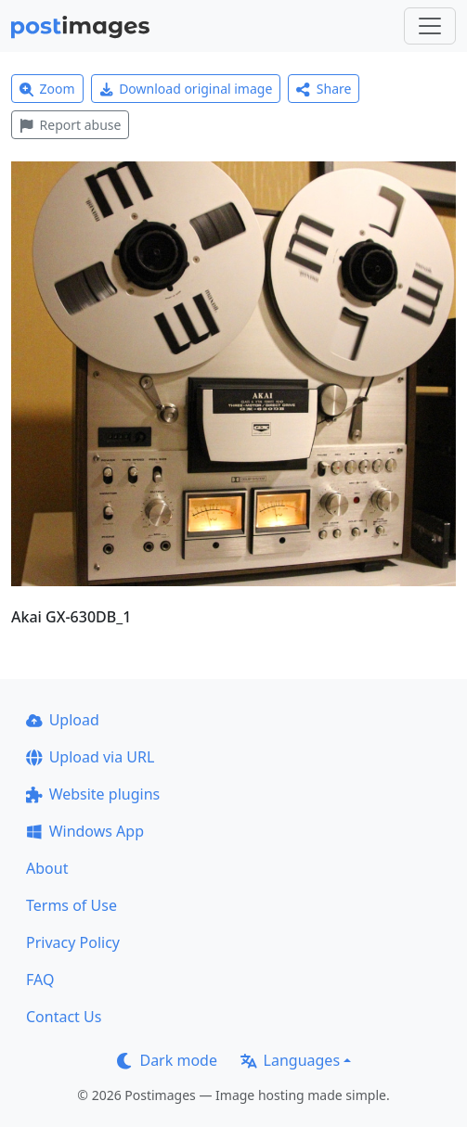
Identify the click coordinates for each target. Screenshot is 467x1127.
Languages (290, 1060)
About (47, 868)
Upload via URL (90, 757)
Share (323, 88)
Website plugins (93, 794)
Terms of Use (71, 905)
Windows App (85, 831)
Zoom (47, 88)
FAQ (40, 979)
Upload (62, 720)
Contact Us (63, 1016)
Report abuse (70, 125)
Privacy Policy (73, 942)
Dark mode (167, 1060)
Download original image (186, 88)
